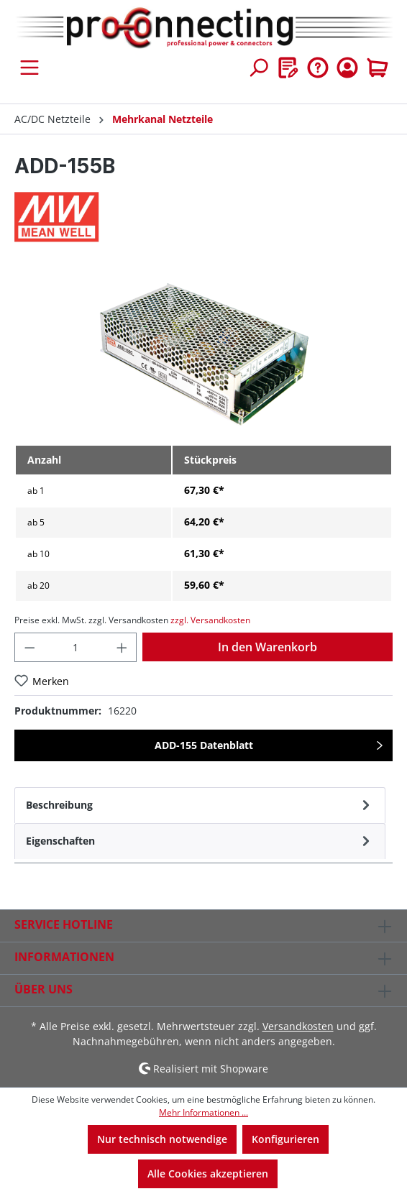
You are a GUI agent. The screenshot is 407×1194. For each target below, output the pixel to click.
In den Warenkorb (267, 647)
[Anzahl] (76, 647)
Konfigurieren (285, 1139)
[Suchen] (258, 67)
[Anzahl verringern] (29, 647)
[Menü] (29, 67)
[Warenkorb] (377, 67)
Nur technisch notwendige (162, 1139)
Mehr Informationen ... (203, 1112)
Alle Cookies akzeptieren (207, 1173)
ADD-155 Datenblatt (204, 745)
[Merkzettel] (288, 67)
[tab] (199, 805)
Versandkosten (298, 1026)
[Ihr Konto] (347, 67)
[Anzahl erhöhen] (122, 647)
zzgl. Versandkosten (210, 620)
